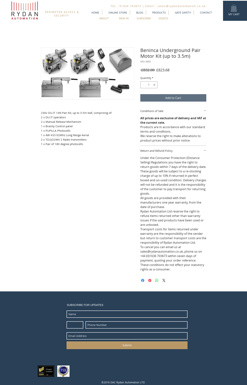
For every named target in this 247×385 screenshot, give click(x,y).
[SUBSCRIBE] (144, 18)
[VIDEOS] (163, 18)
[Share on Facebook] (143, 280)
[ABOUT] (104, 18)
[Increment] (154, 85)
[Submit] (127, 345)
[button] (234, 8)
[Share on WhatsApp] (157, 280)
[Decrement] (143, 85)
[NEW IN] (124, 18)
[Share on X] (164, 280)
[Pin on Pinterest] (150, 280)
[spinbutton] (149, 85)
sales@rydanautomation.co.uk (182, 6)
